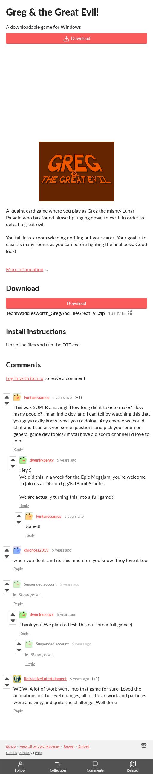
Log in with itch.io (24, 378)
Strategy (25, 752)
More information (27, 269)
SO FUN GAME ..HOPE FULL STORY (81, 595)
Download (76, 38)
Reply (18, 449)
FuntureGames (36, 397)
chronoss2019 (36, 550)
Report (69, 746)
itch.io (11, 746)
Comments (95, 767)
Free (38, 752)
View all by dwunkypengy (40, 746)
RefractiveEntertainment (45, 678)
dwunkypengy (42, 460)
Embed (83, 746)
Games (11, 752)
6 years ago (62, 397)
